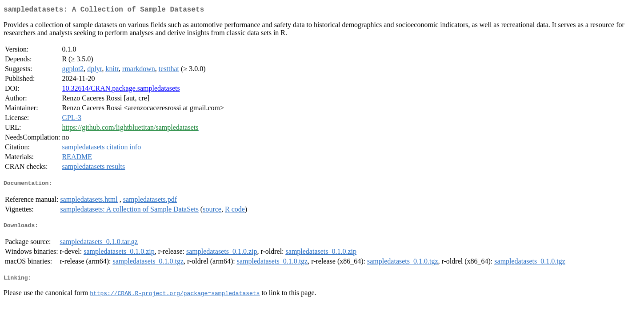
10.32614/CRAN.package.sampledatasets (121, 90)
